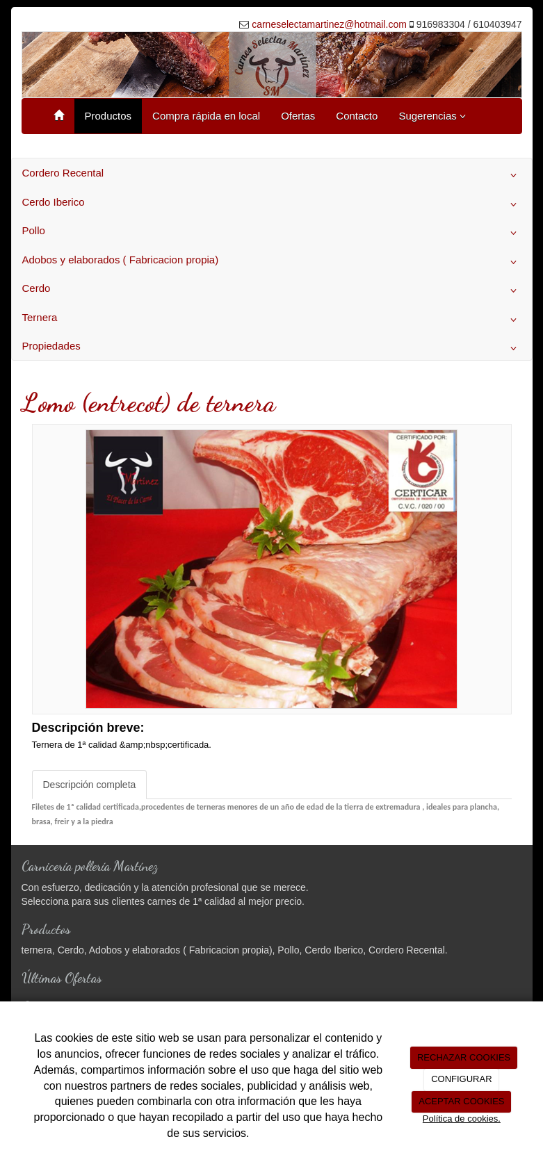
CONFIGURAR (461, 1079)
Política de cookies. (462, 1118)
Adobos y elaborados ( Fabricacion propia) (271, 262)
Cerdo (271, 290)
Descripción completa (89, 784)
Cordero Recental (271, 175)
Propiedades (271, 348)
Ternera (271, 319)
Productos (108, 116)
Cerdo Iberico (271, 204)
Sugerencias (432, 116)
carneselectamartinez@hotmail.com (329, 24)
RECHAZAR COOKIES (463, 1057)
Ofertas (298, 116)
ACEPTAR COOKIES (461, 1101)
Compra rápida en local (206, 116)
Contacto (357, 116)
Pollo (271, 233)
